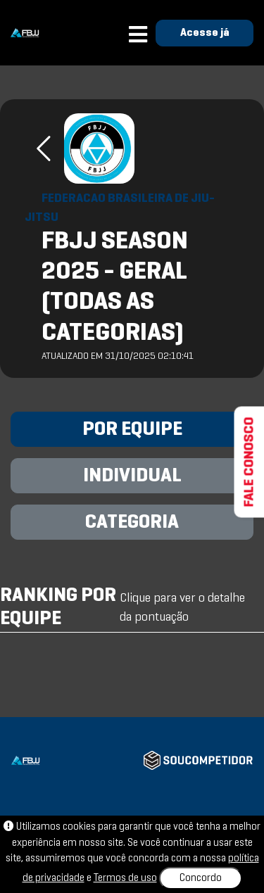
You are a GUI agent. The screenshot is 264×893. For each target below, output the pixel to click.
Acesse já (205, 33)
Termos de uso (125, 878)
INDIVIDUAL (132, 476)
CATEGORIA (132, 523)
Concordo (201, 878)
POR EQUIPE (132, 430)
